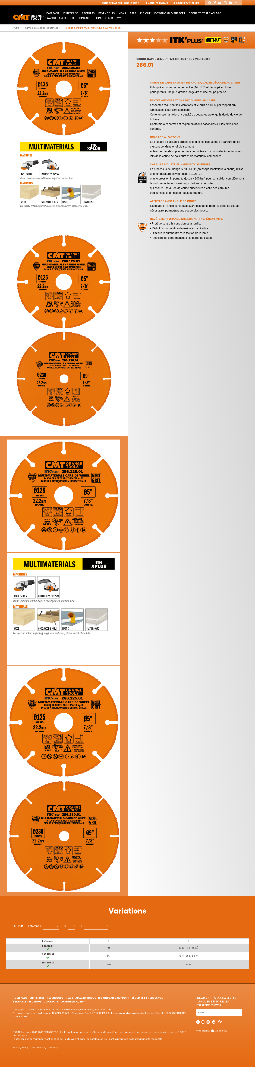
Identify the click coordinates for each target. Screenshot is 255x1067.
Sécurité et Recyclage (205, 13)
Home (16, 28)
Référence (34, 926)
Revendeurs (106, 13)
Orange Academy (108, 18)
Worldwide (132, 3)
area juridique (140, 13)
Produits (88, 13)
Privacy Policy (20, 1047)
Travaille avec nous (59, 18)
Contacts (85, 18)
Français (163, 3)
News (122, 13)
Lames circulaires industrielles (42, 28)
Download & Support (169, 13)
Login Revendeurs (186, 3)
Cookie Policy (38, 1047)
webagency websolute (211, 1030)
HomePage (52, 13)
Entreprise (70, 13)
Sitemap (53, 1047)
